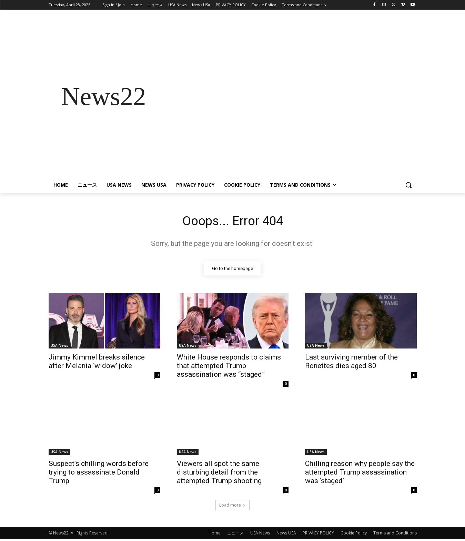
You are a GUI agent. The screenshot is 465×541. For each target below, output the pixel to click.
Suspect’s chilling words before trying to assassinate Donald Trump (99, 474)
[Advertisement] (288, 96)
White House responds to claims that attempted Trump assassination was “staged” (229, 367)
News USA (286, 535)
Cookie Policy (354, 535)
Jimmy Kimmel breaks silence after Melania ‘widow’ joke (97, 363)
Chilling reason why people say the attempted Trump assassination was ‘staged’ (360, 474)
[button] (408, 185)
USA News (59, 347)
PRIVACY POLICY (318, 535)
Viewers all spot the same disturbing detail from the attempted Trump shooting (219, 474)
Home (215, 535)
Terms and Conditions (395, 535)
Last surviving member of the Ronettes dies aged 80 (351, 363)
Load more (232, 507)
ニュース (235, 535)
